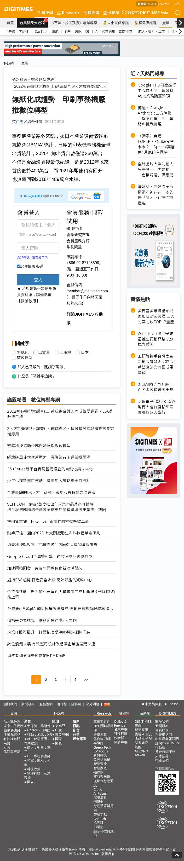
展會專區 (79, 739)
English (172, 704)
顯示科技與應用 (103, 833)
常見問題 (74, 247)
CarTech (99, 819)
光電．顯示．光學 (37, 762)
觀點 (76, 726)
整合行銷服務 (165, 752)
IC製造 (98, 827)
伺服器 (98, 801)
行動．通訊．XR (77, 31)
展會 (7, 743)
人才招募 (162, 756)
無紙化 (23, 352)
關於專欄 (120, 742)
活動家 (111, 12)
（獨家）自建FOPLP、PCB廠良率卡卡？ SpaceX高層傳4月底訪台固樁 (156, 144)
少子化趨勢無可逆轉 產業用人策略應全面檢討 (48, 480)
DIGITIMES (168, 713)
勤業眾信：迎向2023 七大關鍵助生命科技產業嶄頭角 (53, 533)
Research (68, 12)
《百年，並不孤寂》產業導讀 (74, 22)
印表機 (65, 352)
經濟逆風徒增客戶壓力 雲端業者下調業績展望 (48, 457)
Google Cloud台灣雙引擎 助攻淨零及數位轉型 (49, 556)
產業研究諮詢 (78, 235)
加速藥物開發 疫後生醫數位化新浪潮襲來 (44, 568)
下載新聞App (165, 768)
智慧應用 (141, 730)
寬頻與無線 (101, 777)
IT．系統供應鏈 (38, 756)
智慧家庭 (100, 768)
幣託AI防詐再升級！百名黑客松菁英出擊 (155, 387)
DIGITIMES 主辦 (143, 723)
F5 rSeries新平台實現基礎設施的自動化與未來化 (50, 469)
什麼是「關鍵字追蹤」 (36, 376)
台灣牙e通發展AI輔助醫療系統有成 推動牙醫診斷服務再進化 (60, 608)
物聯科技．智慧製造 (37, 775)
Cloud (97, 790)
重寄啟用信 (40, 258)
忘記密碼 (23, 258)
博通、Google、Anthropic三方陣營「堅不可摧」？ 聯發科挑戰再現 (155, 116)
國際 (58, 739)
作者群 (119, 738)
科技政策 (33, 769)
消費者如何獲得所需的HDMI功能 (36, 655)
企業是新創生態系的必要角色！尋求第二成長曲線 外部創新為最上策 (61, 594)
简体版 (152, 4)
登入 (177, 3)
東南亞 (60, 726)
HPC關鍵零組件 (103, 728)
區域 (55, 721)
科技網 (44, 12)
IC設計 (98, 823)
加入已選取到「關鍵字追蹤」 (42, 367)
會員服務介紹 (78, 241)
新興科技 (100, 755)
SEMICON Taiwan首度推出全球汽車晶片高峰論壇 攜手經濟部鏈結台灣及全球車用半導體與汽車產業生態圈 (56, 506)
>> (86, 680)
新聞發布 (28, 704)
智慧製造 (100, 764)
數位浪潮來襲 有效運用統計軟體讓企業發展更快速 (51, 644)
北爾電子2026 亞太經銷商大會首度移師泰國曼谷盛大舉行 (157, 407)
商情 (76, 734)
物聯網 (98, 772)
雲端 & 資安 (143, 734)
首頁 (10, 22)
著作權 (62, 704)
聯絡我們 (162, 760)
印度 (58, 730)
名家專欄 (120, 729)
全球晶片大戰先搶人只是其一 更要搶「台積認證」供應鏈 (155, 169)
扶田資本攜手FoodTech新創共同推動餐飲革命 (48, 521)
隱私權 (76, 704)
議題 (76, 721)
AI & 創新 (142, 743)
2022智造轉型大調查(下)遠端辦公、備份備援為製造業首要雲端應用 (60, 431)
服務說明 (46, 704)
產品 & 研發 (143, 738)
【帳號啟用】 (28, 301)
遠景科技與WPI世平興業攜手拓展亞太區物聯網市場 (52, 544)
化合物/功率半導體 (102, 741)
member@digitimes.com (87, 291)
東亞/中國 (62, 734)
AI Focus (100, 793)
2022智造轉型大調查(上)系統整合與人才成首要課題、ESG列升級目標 (60, 413)
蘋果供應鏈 (145, 22)
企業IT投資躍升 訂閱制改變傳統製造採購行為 (48, 632)
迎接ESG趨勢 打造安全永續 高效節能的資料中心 (49, 580)
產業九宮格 (12, 734)
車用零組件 (101, 721)
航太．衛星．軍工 (151, 31)
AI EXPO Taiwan (141, 753)
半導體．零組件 (17, 31)
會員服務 (162, 730)
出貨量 (44, 352)
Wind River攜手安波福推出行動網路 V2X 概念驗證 (155, 339)
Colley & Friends (120, 723)
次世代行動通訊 (103, 783)
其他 (138, 747)
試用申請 (74, 228)
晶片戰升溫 (12, 721)
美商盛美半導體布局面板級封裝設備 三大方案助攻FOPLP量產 (156, 316)
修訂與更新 (12, 752)
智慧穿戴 (100, 814)
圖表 (30, 782)
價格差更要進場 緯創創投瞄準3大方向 (42, 620)
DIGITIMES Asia (151, 12)
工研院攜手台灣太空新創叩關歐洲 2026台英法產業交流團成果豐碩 (157, 364)
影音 (127, 12)
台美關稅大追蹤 (34, 21)
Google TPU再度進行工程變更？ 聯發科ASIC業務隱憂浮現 (157, 90)
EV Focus (100, 751)
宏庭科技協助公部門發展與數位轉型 (38, 445)
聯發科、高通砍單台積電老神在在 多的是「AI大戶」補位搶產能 (155, 195)
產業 (165, 22)
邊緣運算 (100, 734)
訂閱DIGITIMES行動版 (167, 745)
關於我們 (10, 704)
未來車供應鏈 (116, 22)
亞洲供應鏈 (101, 759)
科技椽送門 (12, 739)
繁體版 (142, 4)
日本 (85, 352)
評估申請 (164, 3)
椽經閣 (91, 12)
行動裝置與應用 (103, 808)
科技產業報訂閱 (167, 739)
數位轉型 (24, 357)
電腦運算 (100, 797)
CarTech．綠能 (46, 31)
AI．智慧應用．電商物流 (113, 31)
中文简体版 (153, 704)
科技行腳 (120, 733)
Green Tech (102, 747)
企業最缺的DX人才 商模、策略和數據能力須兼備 (51, 492)
